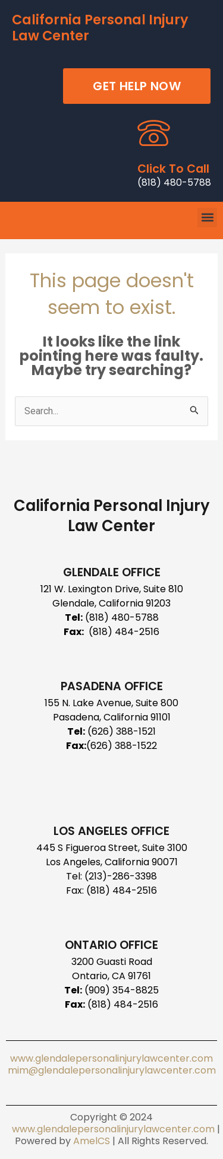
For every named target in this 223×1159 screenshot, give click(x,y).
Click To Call (173, 169)
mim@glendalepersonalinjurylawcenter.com (112, 1070)
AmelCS (91, 1141)
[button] (207, 217)
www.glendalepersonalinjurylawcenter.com (111, 1058)
